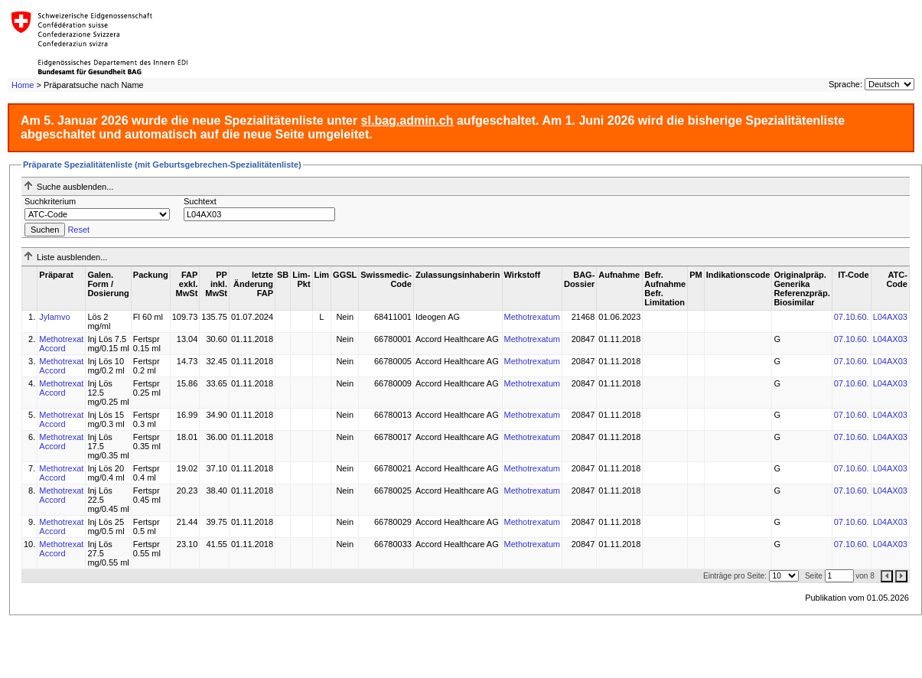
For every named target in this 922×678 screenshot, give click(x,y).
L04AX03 (890, 316)
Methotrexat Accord (61, 343)
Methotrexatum (532, 316)
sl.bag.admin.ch (407, 120)
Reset (78, 229)
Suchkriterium (50, 201)
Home (22, 85)
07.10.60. (851, 316)
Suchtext (200, 201)
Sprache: (845, 84)
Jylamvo (54, 316)
